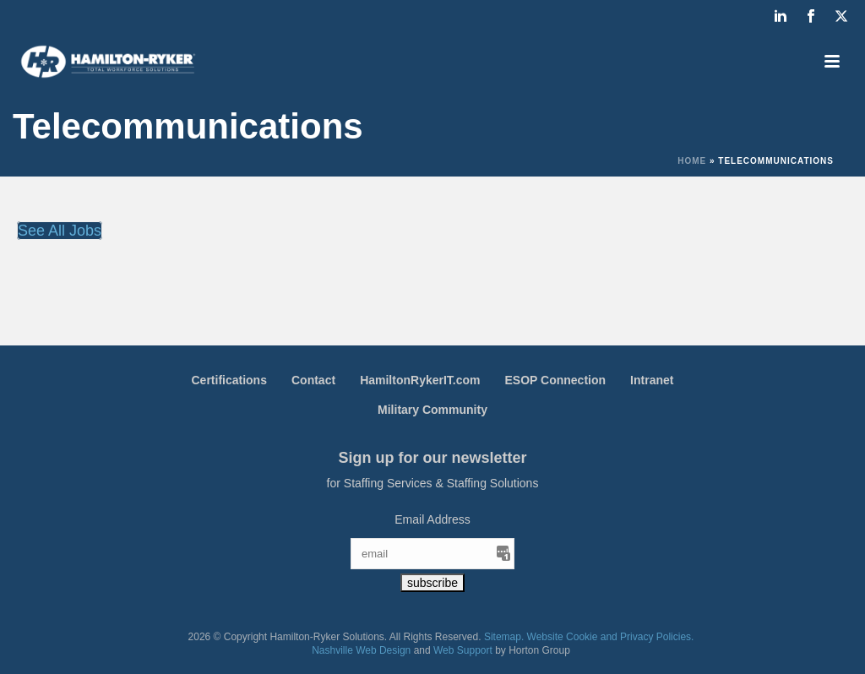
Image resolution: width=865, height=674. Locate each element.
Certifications (229, 380)
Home (691, 161)
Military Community (432, 409)
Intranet (651, 380)
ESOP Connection (556, 380)
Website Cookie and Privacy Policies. (610, 637)
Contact (313, 380)
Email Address (432, 519)
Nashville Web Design (361, 650)
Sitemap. (504, 637)
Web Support (462, 650)
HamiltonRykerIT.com (420, 380)
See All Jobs (59, 230)
